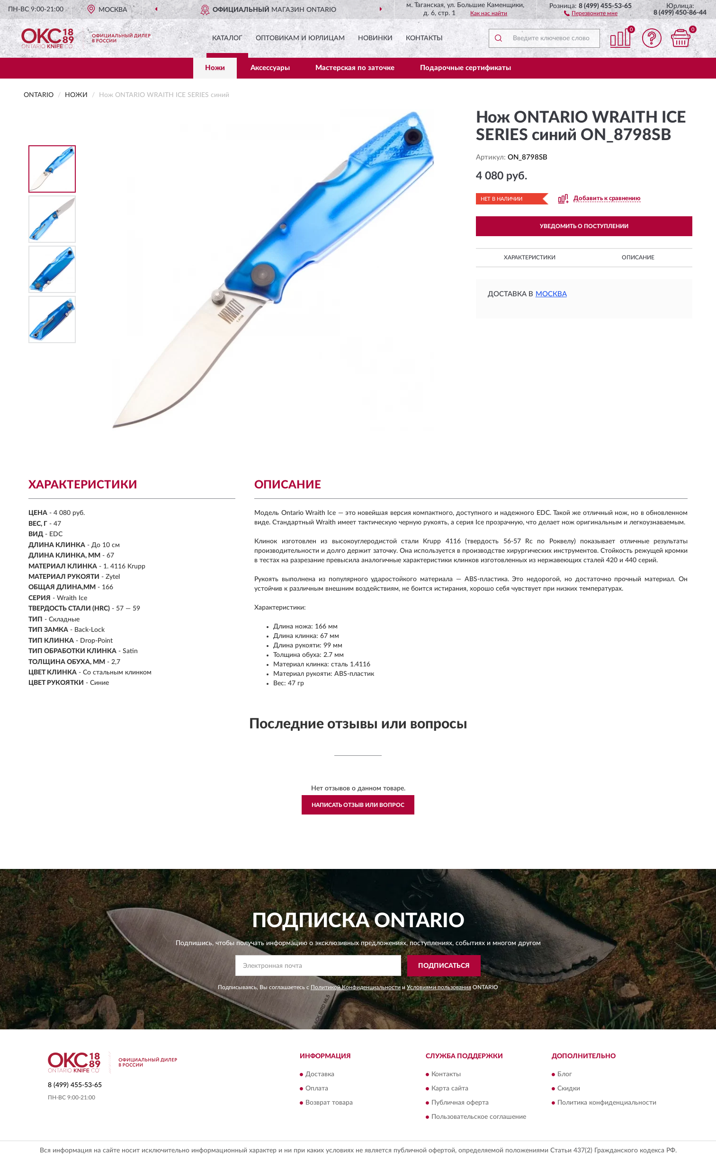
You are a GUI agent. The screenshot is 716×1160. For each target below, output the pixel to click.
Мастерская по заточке (354, 67)
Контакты (424, 38)
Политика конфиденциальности (606, 1103)
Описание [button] (638, 257)
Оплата (316, 1089)
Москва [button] (551, 294)
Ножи (215, 67)
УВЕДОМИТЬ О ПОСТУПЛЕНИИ (584, 226)
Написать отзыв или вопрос (358, 805)
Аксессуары (270, 67)
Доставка (319, 1074)
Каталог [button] (227, 38)
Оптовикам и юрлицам (300, 38)
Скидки (568, 1089)
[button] (591, 13)
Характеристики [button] (529, 257)
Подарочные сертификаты (465, 67)
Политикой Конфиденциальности (356, 987)
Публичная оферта (460, 1103)
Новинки (375, 38)
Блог (564, 1074)
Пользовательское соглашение (478, 1117)
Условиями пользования (439, 987)
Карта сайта (449, 1089)
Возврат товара (329, 1103)
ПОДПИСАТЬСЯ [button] (444, 966)
